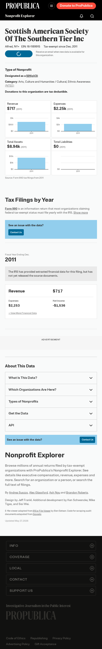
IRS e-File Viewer (41, 510)
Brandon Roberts (77, 492)
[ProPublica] (22, 6)
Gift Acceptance (45, 644)
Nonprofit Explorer (20, 16)
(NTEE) (9, 85)
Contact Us (16, 232)
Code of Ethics (15, 638)
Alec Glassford (38, 492)
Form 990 (11, 208)
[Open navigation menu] (51, 5)
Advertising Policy (18, 644)
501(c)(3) (32, 76)
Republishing (39, 638)
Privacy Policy (62, 638)
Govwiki (37, 514)
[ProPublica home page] (31, 615)
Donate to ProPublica (76, 6)
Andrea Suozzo (18, 492)
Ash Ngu (54, 492)
